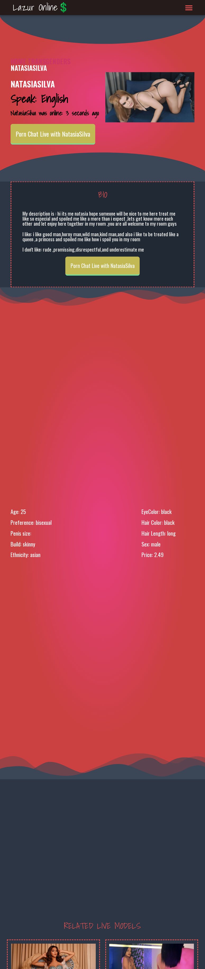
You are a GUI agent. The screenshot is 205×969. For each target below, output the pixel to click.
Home (18, 61)
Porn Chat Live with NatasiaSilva (53, 133)
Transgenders (49, 61)
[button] (189, 7)
